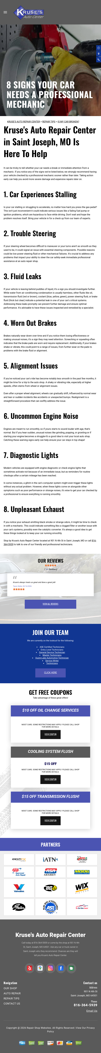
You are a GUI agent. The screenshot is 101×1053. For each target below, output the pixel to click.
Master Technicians (52, 655)
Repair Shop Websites (39, 1027)
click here (50, 672)
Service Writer (52, 660)
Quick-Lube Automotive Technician (52, 658)
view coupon (50, 734)
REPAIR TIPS (48, 121)
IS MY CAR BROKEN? (68, 121)
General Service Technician (52, 652)
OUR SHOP (10, 988)
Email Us (91, 1011)
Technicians (52, 663)
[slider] (50, 565)
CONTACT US (12, 1003)
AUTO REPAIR (12, 993)
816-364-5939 (40, 942)
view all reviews (50, 603)
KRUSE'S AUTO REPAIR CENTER (23, 121)
